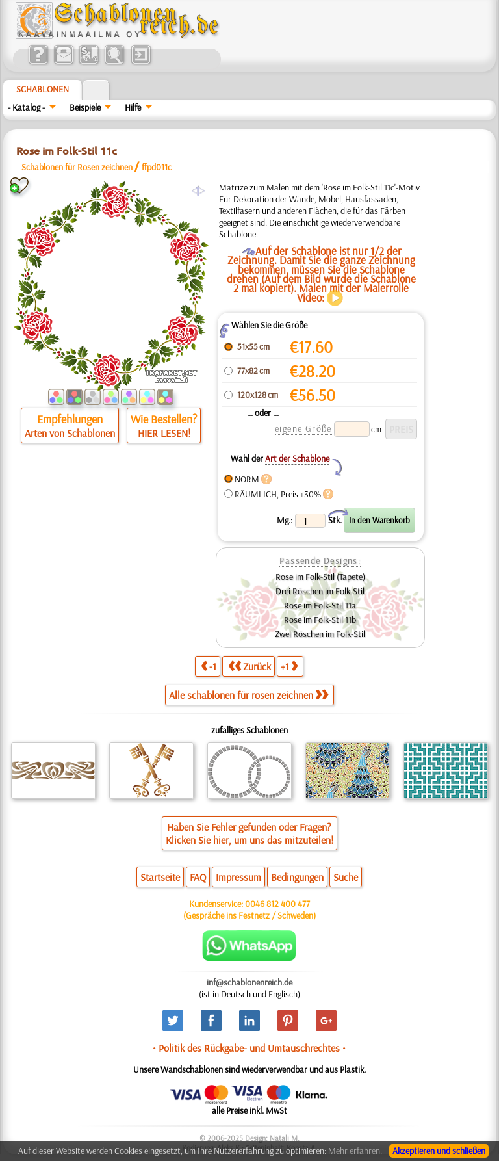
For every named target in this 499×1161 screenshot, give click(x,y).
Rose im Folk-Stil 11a (320, 605)
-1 (208, 666)
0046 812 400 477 (277, 903)
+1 (289, 666)
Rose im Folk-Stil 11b (320, 619)
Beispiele (85, 107)
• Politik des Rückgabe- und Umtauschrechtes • (249, 1047)
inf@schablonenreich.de (249, 982)
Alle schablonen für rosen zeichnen (248, 694)
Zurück (249, 666)
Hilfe (133, 107)
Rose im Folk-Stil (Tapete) (320, 576)
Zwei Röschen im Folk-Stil (320, 634)
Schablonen (42, 89)
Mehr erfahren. (355, 1150)
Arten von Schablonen (70, 432)
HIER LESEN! (164, 432)
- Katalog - (26, 107)
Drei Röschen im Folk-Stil (320, 591)
